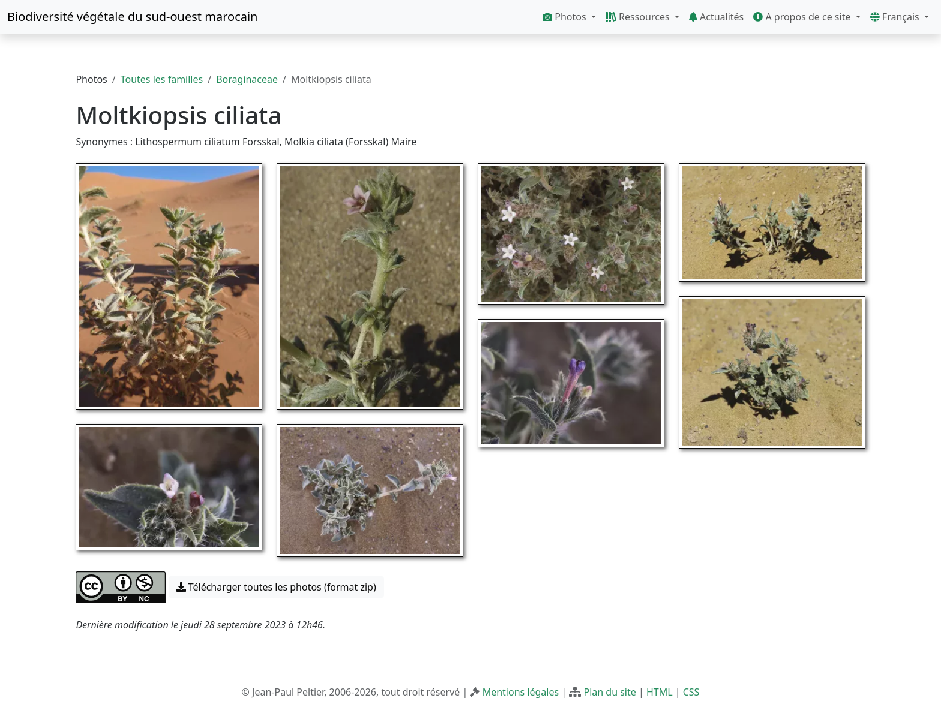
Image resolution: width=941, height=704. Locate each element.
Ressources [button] (639, 16)
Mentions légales (521, 692)
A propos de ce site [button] (803, 16)
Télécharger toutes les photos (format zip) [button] (276, 587)
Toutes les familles (162, 79)
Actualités (716, 16)
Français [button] (896, 16)
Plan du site (609, 692)
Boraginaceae (247, 79)
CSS (691, 692)
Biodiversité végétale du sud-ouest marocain (132, 16)
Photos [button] (566, 16)
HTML (659, 692)
